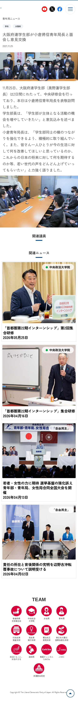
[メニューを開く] (70, 9)
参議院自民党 (39, 676)
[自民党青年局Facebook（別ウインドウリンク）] (59, 9)
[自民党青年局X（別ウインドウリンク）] (52, 9)
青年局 (61, 618)
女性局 (46, 618)
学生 (7, 26)
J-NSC (61, 657)
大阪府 (18, 26)
